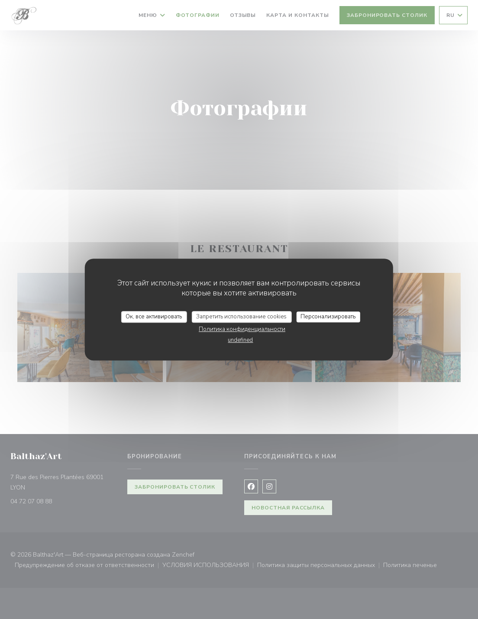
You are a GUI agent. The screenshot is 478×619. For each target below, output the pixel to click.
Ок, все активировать (154, 317)
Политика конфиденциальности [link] (242, 329)
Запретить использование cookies (241, 317)
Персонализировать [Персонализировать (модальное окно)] (327, 317)
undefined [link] (240, 340)
